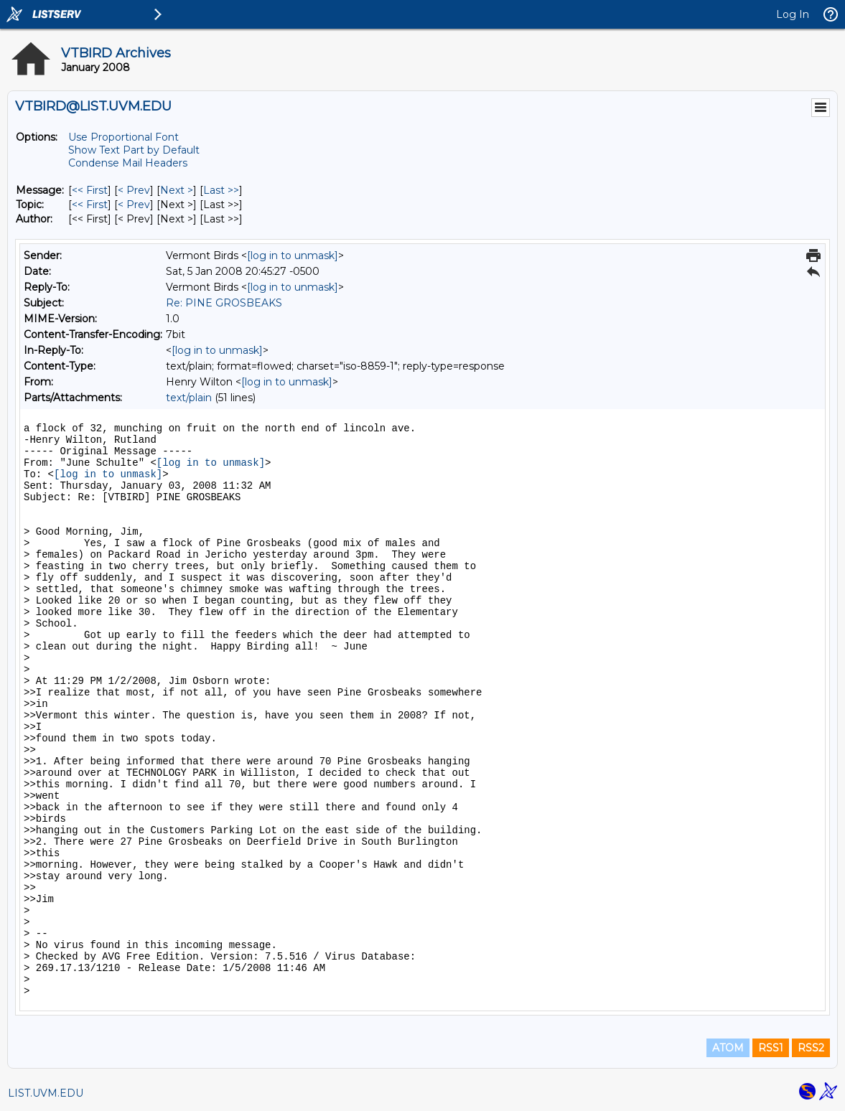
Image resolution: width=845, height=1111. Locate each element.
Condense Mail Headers (127, 162)
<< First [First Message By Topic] (90, 204)
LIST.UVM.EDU (45, 1093)
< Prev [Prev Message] (134, 190)
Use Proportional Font (123, 137)
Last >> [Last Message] (221, 190)
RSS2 (811, 1047)
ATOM (728, 1047)
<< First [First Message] (90, 190)
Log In (792, 14)
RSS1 (770, 1047)
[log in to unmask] (292, 255)
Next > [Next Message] (176, 190)
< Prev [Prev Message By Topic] (134, 204)
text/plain (189, 397)
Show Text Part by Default (134, 150)
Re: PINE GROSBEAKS (224, 302)
